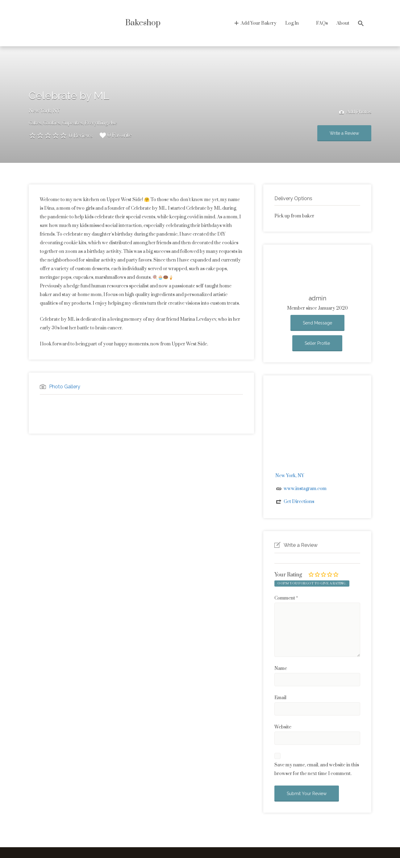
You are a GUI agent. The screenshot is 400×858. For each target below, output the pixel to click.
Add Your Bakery (259, 23)
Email (280, 698)
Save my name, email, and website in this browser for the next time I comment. (316, 769)
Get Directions (299, 502)
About (342, 23)
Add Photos (355, 112)
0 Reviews (81, 136)
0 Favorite (115, 135)
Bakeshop (142, 23)
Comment (286, 598)
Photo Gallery (64, 387)
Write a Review (344, 133)
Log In (292, 23)
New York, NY (44, 111)
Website (282, 727)
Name (280, 668)
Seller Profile (317, 343)
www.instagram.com (305, 489)
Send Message (317, 322)
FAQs (322, 23)
